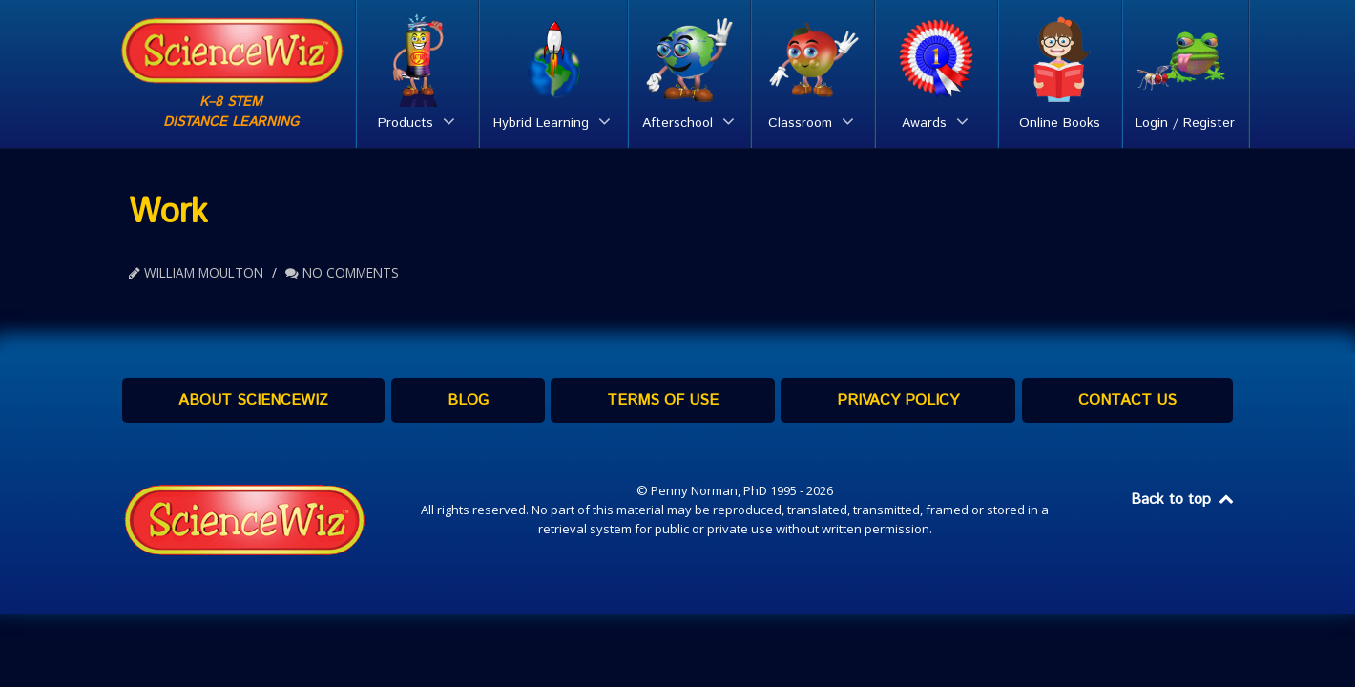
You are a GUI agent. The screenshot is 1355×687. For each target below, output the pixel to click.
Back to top (1183, 499)
